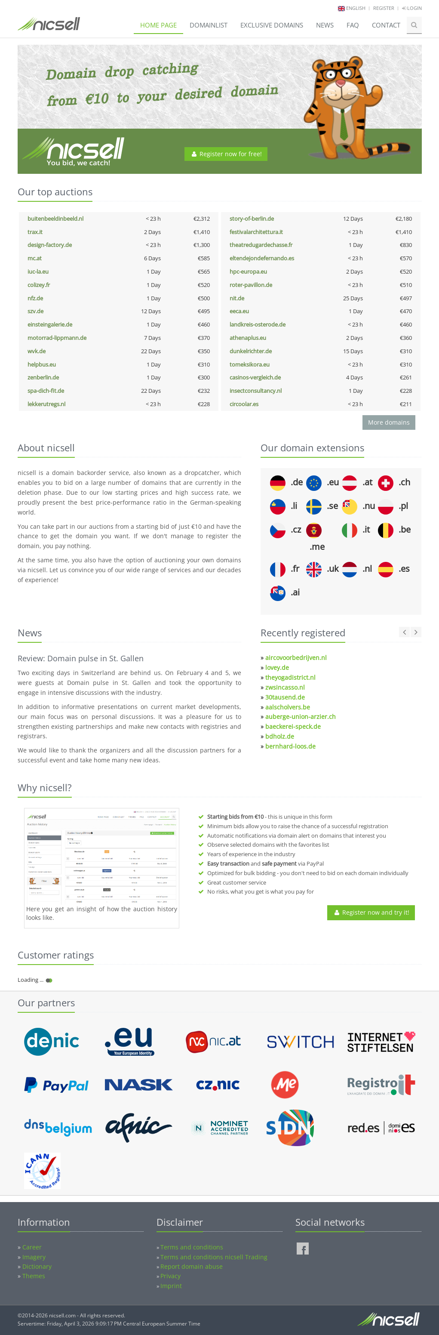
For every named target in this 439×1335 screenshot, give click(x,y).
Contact (386, 25)
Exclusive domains (271, 25)
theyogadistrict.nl (290, 677)
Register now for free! (226, 154)
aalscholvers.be (287, 707)
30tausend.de (285, 697)
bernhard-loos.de (290, 746)
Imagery (34, 1257)
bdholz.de (279, 736)
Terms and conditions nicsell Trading (213, 1257)
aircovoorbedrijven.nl (296, 658)
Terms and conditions (191, 1247)
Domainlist (208, 25)
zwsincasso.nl (285, 687)
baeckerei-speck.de (293, 726)
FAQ (353, 25)
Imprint (171, 1286)
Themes (33, 1276)
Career (32, 1247)
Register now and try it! (371, 912)
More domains (389, 422)
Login (412, 8)
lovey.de (277, 667)
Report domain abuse (191, 1266)
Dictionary (37, 1266)
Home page (158, 25)
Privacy (170, 1276)
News (325, 25)
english (355, 8)
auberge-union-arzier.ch (300, 716)
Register (383, 8)
